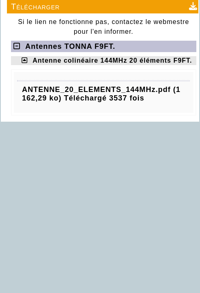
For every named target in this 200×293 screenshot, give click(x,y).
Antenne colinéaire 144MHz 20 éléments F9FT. (112, 60)
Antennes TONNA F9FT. (64, 46)
